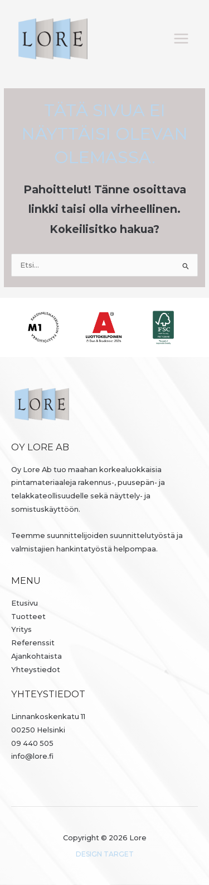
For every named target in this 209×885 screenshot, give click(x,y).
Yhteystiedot (35, 669)
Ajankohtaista (36, 656)
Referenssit (33, 643)
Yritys (21, 629)
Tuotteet (28, 616)
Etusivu (24, 603)
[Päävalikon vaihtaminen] (181, 39)
